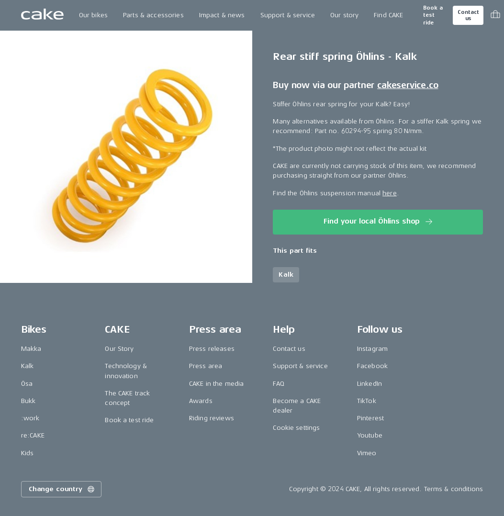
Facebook (372, 366)
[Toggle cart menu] (495, 15)
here (389, 193)
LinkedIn (369, 383)
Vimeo (367, 453)
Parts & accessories (153, 15)
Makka (31, 348)
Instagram (372, 348)
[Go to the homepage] (42, 15)
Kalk (27, 366)
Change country (62, 489)
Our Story (119, 348)
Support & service (287, 15)
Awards (201, 400)
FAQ (278, 383)
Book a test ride (433, 15)
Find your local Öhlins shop (379, 221)
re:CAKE (33, 435)
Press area (205, 366)
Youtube (369, 435)
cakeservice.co (407, 85)
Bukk (28, 400)
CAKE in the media (216, 383)
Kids (27, 453)
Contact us (468, 15)
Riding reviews (211, 418)
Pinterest (370, 418)
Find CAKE (388, 15)
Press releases (212, 348)
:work (30, 418)
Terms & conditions (453, 489)
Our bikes (93, 15)
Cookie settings (296, 427)
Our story (344, 15)
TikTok (366, 400)
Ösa (27, 383)
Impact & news (222, 15)
